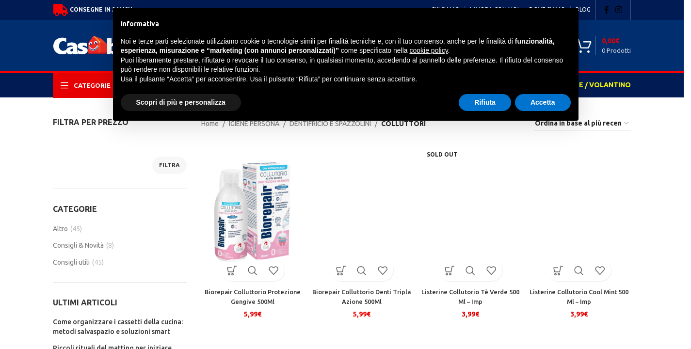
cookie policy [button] (428, 50)
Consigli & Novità (78, 245)
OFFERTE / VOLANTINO (591, 85)
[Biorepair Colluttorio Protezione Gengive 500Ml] (251, 212)
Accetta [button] (542, 102)
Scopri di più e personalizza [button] (180, 102)
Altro (60, 229)
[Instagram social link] (619, 9)
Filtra (169, 165)
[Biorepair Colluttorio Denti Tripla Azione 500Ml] (361, 212)
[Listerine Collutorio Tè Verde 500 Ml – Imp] (471, 212)
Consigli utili (71, 262)
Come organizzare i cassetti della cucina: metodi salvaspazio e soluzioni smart (118, 326)
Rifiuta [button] (485, 102)
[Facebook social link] (606, 9)
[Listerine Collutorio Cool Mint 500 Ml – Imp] (580, 212)
